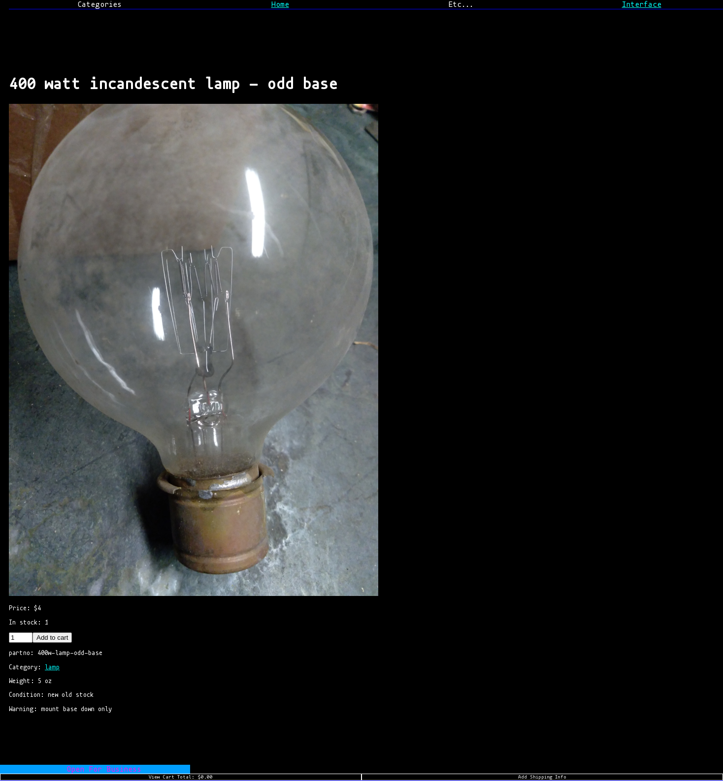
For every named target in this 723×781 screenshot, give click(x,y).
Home (280, 4)
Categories (99, 4)
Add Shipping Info (542, 777)
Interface (641, 4)
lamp (52, 667)
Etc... (460, 4)
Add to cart (52, 637)
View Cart (181, 777)
